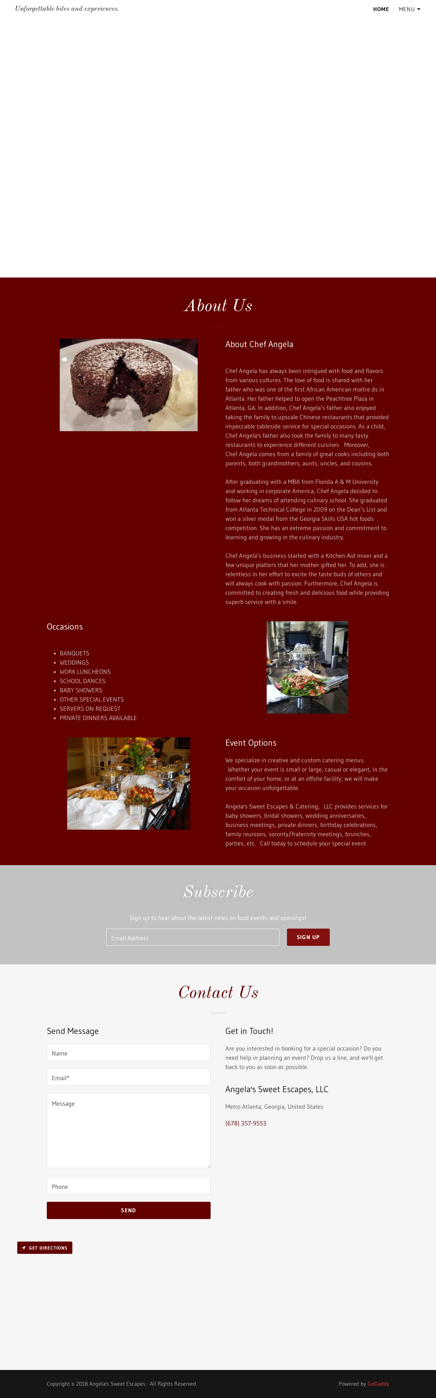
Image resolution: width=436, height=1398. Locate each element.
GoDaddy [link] (378, 1383)
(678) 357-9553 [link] (245, 1123)
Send (128, 1210)
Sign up (308, 937)
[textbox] (192, 937)
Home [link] (381, 9)
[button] (410, 9)
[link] (67, 8)
